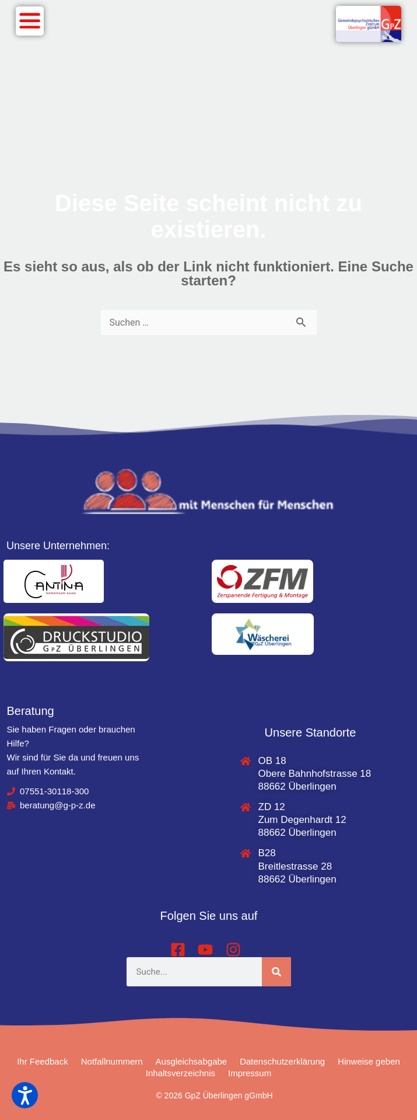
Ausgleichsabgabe (191, 1061)
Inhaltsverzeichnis (180, 1073)
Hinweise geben (369, 1061)
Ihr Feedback (42, 1061)
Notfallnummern (112, 1061)
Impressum (249, 1073)
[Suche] (276, 971)
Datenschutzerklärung (282, 1061)
